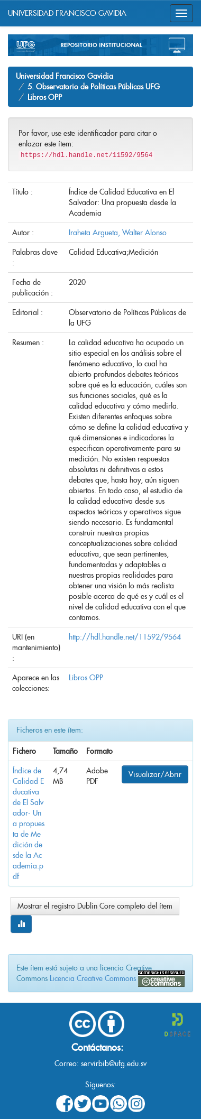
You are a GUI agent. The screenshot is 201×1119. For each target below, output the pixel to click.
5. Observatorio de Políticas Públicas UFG (94, 86)
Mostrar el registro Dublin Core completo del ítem (94, 906)
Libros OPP (45, 97)
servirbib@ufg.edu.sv (114, 1063)
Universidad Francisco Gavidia (64, 76)
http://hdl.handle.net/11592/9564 (125, 637)
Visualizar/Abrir (155, 774)
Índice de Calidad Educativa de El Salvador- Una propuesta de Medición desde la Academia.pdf (28, 823)
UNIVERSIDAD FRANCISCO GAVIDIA (67, 13)
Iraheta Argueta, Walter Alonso (118, 232)
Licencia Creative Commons (93, 978)
